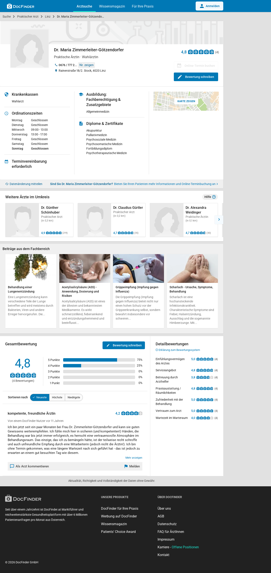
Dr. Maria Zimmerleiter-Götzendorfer (82, 16)
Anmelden (209, 6)
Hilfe (210, 197)
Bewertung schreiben (196, 77)
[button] (219, 219)
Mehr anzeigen (133, 457)
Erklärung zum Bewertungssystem (178, 350)
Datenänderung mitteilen (23, 184)
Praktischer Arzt (28, 16)
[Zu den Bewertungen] (201, 52)
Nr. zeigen (86, 65)
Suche (7, 16)
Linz (48, 16)
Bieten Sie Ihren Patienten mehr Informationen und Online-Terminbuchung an (166, 184)
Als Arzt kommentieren (29, 466)
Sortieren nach (18, 397)
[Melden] (132, 466)
